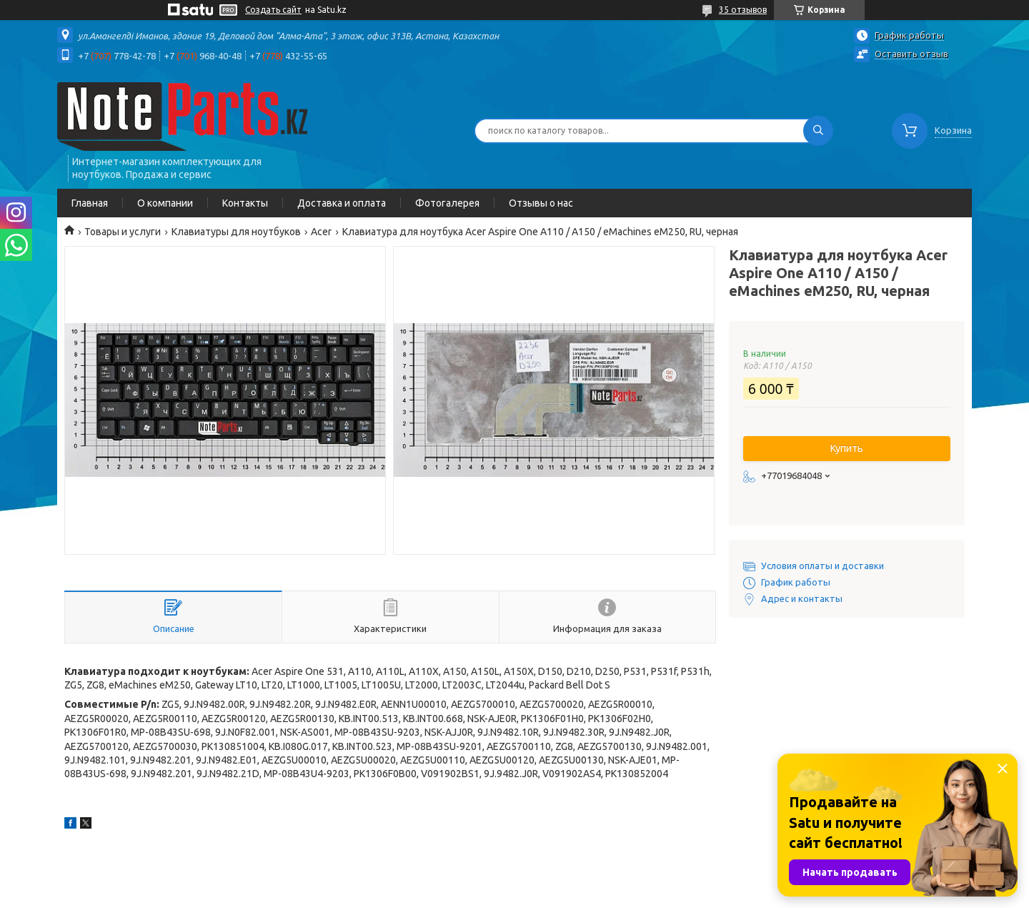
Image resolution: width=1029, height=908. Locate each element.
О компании (165, 203)
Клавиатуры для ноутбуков (236, 231)
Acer (321, 231)
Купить (846, 448)
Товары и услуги (122, 231)
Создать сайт (273, 9)
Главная (89, 203)
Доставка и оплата (341, 203)
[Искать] (818, 131)
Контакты (245, 203)
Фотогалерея (447, 203)
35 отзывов (743, 9)
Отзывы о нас (541, 203)
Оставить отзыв (911, 54)
